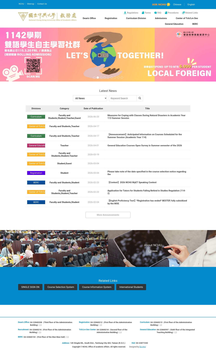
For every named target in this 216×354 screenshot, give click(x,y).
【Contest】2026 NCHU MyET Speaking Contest (132, 182)
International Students (131, 287)
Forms (148, 13)
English (191, 4)
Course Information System (96, 287)
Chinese (177, 4)
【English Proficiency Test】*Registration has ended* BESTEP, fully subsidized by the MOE (147, 202)
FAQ (159, 13)
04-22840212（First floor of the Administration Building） (111, 323)
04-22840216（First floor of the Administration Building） (50, 331)
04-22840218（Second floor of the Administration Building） (112, 331)
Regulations (132, 13)
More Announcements (108, 215)
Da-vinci (143, 347)
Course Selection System (60, 287)
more (65, 251)
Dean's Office (89, 18)
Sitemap (30, 4)
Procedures (173, 13)
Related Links (191, 13)
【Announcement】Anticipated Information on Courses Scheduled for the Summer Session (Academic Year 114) (145, 136)
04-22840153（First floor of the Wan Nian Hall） (45, 337)
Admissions (161, 18)
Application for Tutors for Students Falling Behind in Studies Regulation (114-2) (147, 192)
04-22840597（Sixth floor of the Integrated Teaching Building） (176, 331)
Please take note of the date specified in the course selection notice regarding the (147, 173)
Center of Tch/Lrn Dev (187, 18)
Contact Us (42, 4)
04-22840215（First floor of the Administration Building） (171, 323)
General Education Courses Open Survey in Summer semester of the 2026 (145, 145)
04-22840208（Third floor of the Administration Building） (51, 323)
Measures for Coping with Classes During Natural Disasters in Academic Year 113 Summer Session (147, 116)
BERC (195, 24)
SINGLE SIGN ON (30, 287)
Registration (111, 18)
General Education (174, 24)
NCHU (21, 4)
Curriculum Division (136, 18)
